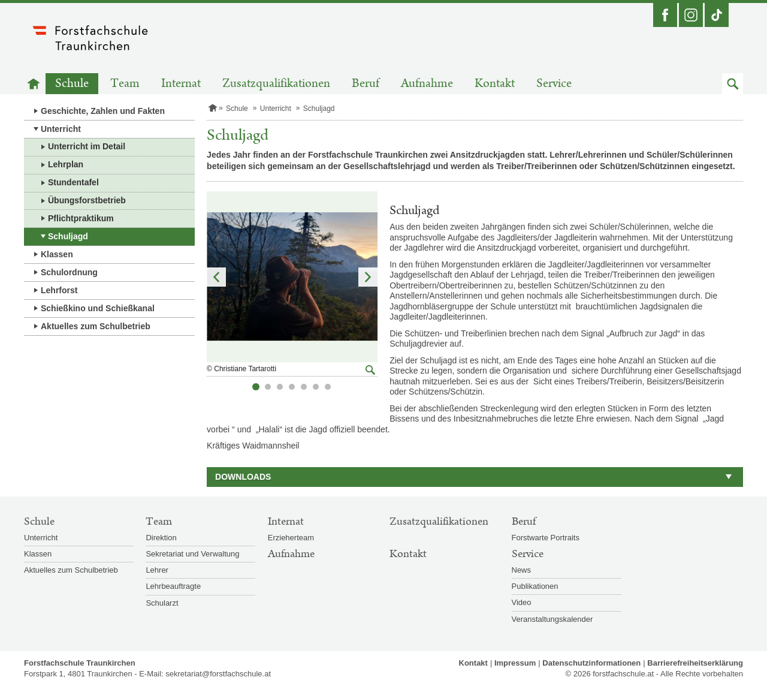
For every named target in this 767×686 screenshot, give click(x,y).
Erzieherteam (291, 537)
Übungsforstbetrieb (87, 200)
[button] (732, 83)
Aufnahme (427, 83)
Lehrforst (59, 290)
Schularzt (162, 602)
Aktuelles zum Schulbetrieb (95, 326)
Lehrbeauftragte (173, 586)
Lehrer (157, 569)
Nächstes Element (368, 277)
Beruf (365, 83)
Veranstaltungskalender (552, 619)
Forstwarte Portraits (545, 537)
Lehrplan (65, 164)
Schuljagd (68, 236)
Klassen (57, 254)
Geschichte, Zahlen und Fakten (103, 111)
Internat (181, 83)
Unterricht (61, 129)
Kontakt (495, 83)
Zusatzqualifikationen (276, 83)
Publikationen (535, 586)
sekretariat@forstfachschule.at (218, 673)
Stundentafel (73, 182)
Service (554, 83)
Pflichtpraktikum (81, 218)
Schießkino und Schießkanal (98, 308)
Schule (72, 83)
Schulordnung (69, 272)
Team (125, 83)
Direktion (161, 537)
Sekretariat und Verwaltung (192, 553)
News (522, 569)
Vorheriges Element (216, 277)
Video (522, 602)
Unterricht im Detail (86, 146)
